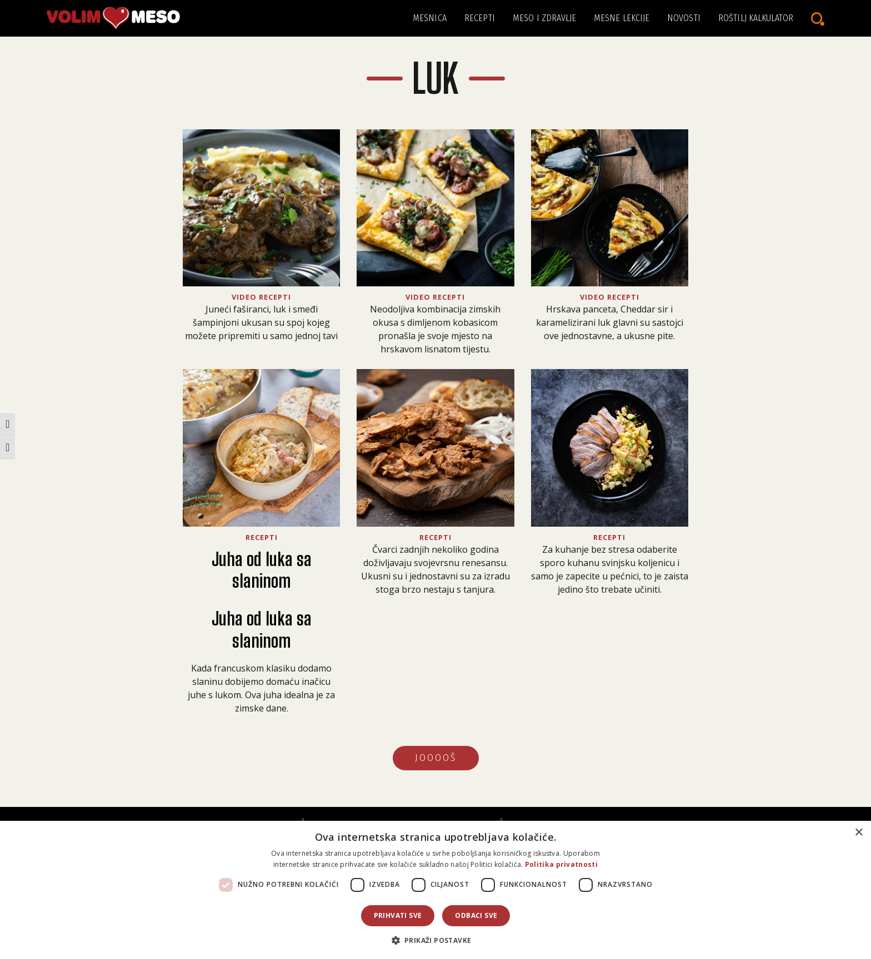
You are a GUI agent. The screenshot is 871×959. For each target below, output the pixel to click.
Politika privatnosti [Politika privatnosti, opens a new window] (561, 864)
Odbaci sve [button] (476, 915)
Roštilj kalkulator (755, 18)
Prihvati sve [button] (398, 915)
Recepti (479, 18)
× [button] (858, 833)
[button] (436, 940)
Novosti (683, 18)
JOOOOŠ (436, 758)
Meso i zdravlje (545, 18)
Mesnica (430, 18)
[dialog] (435, 890)
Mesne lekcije (621, 18)
